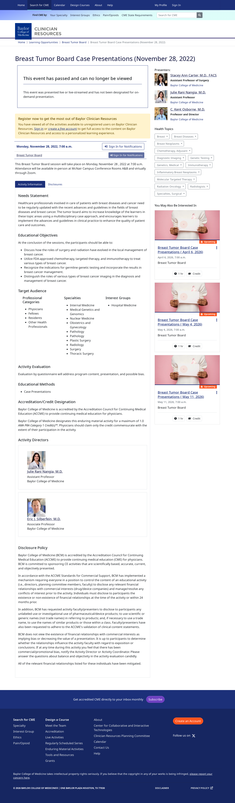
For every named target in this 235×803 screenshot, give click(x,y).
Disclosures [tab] (55, 184)
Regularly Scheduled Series (64, 743)
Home (21, 5)
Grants (50, 761)
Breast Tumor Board (74, 42)
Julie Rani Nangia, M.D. (45, 471)
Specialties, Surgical (169, 193)
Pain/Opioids (111, 15)
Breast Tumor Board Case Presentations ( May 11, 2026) (181, 394)
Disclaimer (162, 788)
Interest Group (23, 731)
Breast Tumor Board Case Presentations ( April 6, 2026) (180, 249)
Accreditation (54, 731)
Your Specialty (58, 15)
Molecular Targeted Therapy (174, 179)
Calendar (59, 5)
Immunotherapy (198, 165)
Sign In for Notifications (123, 146)
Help (110, 5)
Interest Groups (80, 15)
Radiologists (197, 186)
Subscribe (155, 699)
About (98, 5)
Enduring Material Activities (64, 749)
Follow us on (184, 735)
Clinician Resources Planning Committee (122, 736)
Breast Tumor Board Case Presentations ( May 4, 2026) (180, 322)
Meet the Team (55, 726)
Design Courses (80, 5)
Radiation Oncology (169, 186)
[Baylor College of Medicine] (39, 31)
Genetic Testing (200, 158)
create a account (62, 129)
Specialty (19, 726)
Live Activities (54, 737)
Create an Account (188, 721)
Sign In (176, 5)
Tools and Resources (59, 755)
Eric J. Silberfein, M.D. (44, 519)
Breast (161, 136)
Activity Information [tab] (30, 184)
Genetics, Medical (168, 165)
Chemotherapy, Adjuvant (172, 151)
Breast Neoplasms (168, 143)
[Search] (177, 15)
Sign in (39, 129)
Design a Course (57, 720)
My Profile (161, 5)
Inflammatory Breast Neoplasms (176, 172)
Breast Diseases (183, 136)
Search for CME (40, 5)
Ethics (96, 15)
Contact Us (101, 748)
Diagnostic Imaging (169, 158)
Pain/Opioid (21, 743)
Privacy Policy (200, 788)
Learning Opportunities (43, 42)
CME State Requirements (137, 15)
